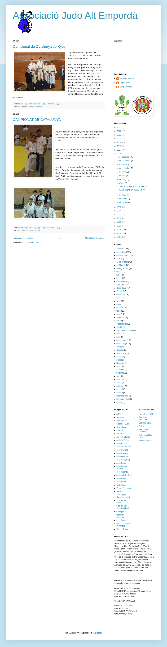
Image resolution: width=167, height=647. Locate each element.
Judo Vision (121, 482)
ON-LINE (120, 379)
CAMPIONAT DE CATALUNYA (37, 120)
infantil (119, 356)
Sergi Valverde (126, 87)
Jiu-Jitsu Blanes (123, 437)
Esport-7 (120, 430)
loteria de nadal (123, 399)
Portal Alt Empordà (143, 418)
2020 (119, 139)
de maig (123, 179)
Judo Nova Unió (123, 460)
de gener (123, 202)
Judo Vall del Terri (124, 475)
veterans (120, 373)
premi (118, 304)
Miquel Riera (125, 83)
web (118, 301)
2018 (119, 146)
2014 (119, 211)
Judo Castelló (122, 450)
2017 (119, 150)
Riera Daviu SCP (146, 414)
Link (118, 258)
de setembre (125, 168)
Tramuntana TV (145, 441)
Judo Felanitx (122, 456)
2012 (119, 218)
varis (118, 314)
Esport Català (145, 423)
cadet (118, 298)
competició (38, 107)
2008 (119, 233)
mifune (119, 402)
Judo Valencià (122, 472)
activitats (120, 249)
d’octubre (123, 164)
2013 (119, 215)
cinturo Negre (122, 343)
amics (118, 383)
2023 (119, 127)
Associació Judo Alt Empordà (75, 15)
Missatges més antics (94, 238)
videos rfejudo (122, 529)
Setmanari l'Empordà (143, 430)
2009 (119, 229)
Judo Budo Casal (123, 447)
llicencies (120, 363)
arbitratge (120, 386)
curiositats (120, 294)
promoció (120, 360)
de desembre (125, 157)
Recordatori (121, 288)
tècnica (119, 291)
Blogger (98, 633)
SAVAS (119, 491)
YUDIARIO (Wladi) (121, 501)
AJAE (118, 414)
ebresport (120, 511)
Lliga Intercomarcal (124, 330)
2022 (119, 131)
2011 (119, 222)
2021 (119, 135)
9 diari (141, 426)
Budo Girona (121, 421)
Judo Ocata (121, 463)
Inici (59, 238)
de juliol (122, 172)
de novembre (125, 161)
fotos (118, 311)
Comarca (120, 285)
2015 (119, 207)
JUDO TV (120, 434)
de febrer (123, 199)
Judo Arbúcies (122, 440)
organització (121, 324)
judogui (119, 389)
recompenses (122, 396)
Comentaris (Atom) (34, 243)
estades (119, 307)
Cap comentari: (48, 104)
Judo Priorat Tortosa (121, 467)
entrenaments (122, 255)
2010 (119, 226)
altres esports (122, 340)
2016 (119, 153)
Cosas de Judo (122, 424)
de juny (122, 176)
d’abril (122, 183)
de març (123, 195)
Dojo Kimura (121, 427)
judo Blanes (121, 520)
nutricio (119, 392)
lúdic (118, 275)
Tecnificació (121, 353)
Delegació (120, 317)
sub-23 (119, 327)
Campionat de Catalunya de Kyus (39, 47)
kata (118, 337)
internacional (121, 281)
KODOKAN (121, 485)
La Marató (120, 265)
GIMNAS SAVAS (127, 78)
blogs (118, 278)
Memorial (120, 347)
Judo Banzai (121, 443)
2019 (119, 142)
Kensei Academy (123, 488)
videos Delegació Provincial (123, 525)
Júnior (119, 366)
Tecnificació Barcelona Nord (123, 496)
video (118, 272)
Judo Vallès (121, 478)
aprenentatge (122, 262)
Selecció (120, 350)
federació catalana (120, 516)
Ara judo (120, 417)
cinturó (119, 334)
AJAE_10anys (122, 268)
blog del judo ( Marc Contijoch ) (123, 507)
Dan (118, 376)
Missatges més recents (23, 238)
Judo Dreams (122, 453)
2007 (119, 237)
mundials (120, 370)
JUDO (119, 321)
